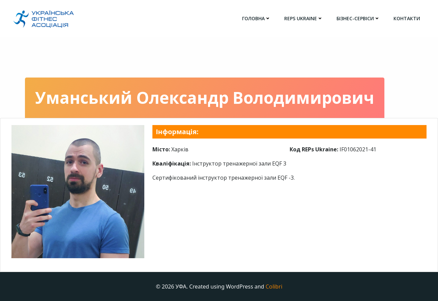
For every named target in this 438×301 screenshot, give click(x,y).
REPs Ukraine (303, 18)
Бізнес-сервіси (358, 18)
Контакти (406, 18)
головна (256, 18)
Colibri (274, 286)
